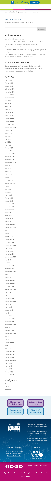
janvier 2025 (9, 115)
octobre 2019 (9, 242)
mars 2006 (8, 366)
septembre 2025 (10, 98)
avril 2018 (8, 263)
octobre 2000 (9, 375)
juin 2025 (8, 101)
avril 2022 (8, 192)
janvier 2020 (9, 236)
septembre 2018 (10, 257)
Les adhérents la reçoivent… (14, 39)
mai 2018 (8, 260)
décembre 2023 (10, 154)
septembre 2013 (10, 325)
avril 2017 (8, 274)
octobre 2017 (9, 269)
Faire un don (34, 2)
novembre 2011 (10, 342)
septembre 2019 (10, 245)
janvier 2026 (9, 86)
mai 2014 (8, 313)
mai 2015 (8, 304)
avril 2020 (8, 233)
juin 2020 (8, 230)
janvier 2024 (9, 151)
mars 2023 (8, 174)
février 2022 (9, 198)
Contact (18, 2)
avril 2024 (8, 142)
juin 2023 (8, 168)
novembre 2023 (10, 157)
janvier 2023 (9, 177)
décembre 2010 (10, 351)
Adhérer (26, 2)
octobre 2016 (9, 286)
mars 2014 (8, 316)
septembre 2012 (10, 333)
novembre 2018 (10, 254)
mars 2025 (8, 109)
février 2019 (9, 251)
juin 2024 (8, 136)
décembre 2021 (10, 204)
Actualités (8, 384)
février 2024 (9, 148)
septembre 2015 (10, 301)
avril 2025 (8, 107)
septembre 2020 (10, 227)
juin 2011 (8, 348)
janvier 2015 (9, 310)
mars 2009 (8, 363)
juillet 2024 (8, 133)
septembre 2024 (10, 127)
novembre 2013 (10, 319)
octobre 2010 (9, 357)
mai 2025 (8, 104)
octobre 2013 (9, 322)
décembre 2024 (10, 118)
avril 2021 (8, 213)
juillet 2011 (8, 345)
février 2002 (9, 372)
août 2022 (8, 186)
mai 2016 (8, 292)
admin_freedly (13, 12)
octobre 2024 (9, 124)
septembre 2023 (10, 162)
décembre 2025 (10, 89)
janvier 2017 (9, 277)
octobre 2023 (9, 160)
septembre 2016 (10, 289)
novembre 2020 (10, 224)
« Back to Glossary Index (13, 19)
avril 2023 (8, 171)
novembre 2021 (10, 207)
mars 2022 (8, 195)
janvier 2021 (9, 221)
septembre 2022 (10, 183)
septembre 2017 (10, 271)
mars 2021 (8, 216)
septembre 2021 (10, 210)
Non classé (8, 390)
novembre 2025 (10, 92)
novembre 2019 (10, 239)
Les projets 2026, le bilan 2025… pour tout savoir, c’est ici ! (24, 42)
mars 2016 (8, 295)
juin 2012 (8, 336)
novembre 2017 (10, 266)
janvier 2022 (9, 201)
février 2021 (9, 218)
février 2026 (9, 83)
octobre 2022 (9, 180)
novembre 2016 (10, 283)
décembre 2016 (10, 280)
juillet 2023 (8, 165)
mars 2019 (8, 248)
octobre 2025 (9, 95)
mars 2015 (8, 307)
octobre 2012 (9, 330)
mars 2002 (8, 369)
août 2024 (8, 130)
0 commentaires (33, 12)
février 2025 (9, 112)
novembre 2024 (10, 121)
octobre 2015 (9, 298)
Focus (7, 387)
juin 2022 (8, 189)
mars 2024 (8, 145)
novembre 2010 (10, 354)
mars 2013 (8, 328)
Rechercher (41, 29)
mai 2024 (8, 139)
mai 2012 (8, 339)
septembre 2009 (10, 360)
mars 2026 (8, 80)
